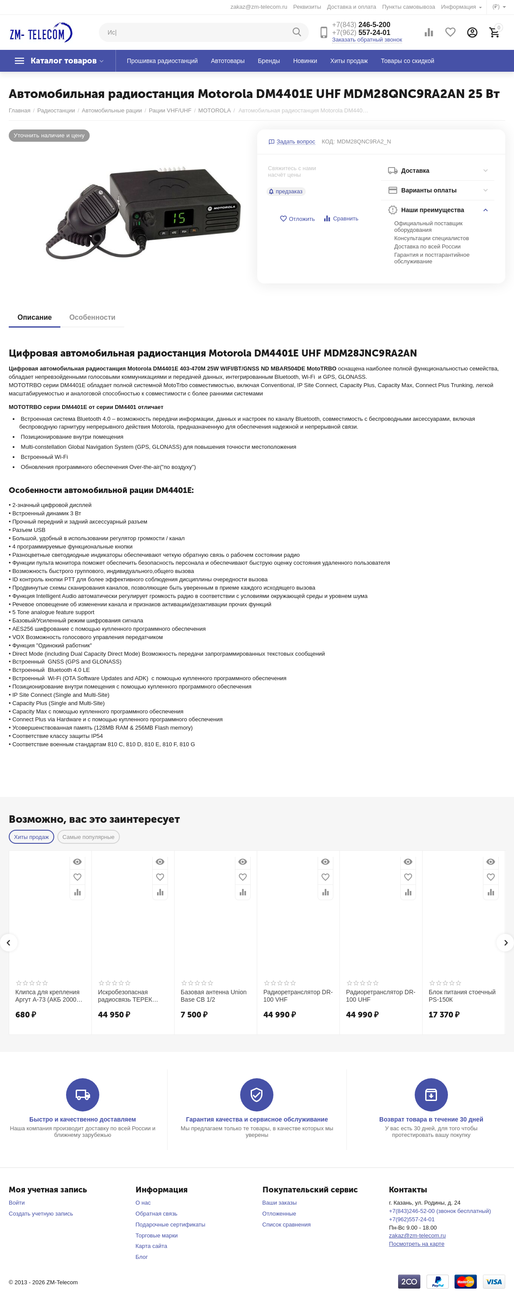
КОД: (328, 141)
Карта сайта (152, 1246)
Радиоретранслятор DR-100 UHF (381, 996)
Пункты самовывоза (408, 6)
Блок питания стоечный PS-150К (462, 996)
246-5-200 (361, 24)
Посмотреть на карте (416, 1244)
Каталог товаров (64, 61)
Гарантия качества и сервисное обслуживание (257, 1119)
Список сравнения (286, 1224)
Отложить (297, 219)
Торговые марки (157, 1235)
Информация (459, 6)
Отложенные (279, 1213)
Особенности (92, 317)
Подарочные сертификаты (171, 1224)
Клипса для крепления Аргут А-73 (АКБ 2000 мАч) (47, 996)
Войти (16, 1202)
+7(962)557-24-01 (412, 1219)
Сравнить (340, 218)
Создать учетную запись (41, 1213)
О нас (143, 1202)
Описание (34, 317)
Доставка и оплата (351, 6)
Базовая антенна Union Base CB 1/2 (214, 996)
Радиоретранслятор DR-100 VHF (298, 996)
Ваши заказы (279, 1202)
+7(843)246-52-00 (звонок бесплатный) (440, 1211)
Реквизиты (307, 6)
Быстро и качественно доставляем (82, 1119)
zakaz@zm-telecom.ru (259, 6)
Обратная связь (157, 1213)
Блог (142, 1257)
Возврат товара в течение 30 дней (431, 1119)
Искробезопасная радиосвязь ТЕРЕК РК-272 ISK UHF (125, 996)
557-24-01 (361, 32)
